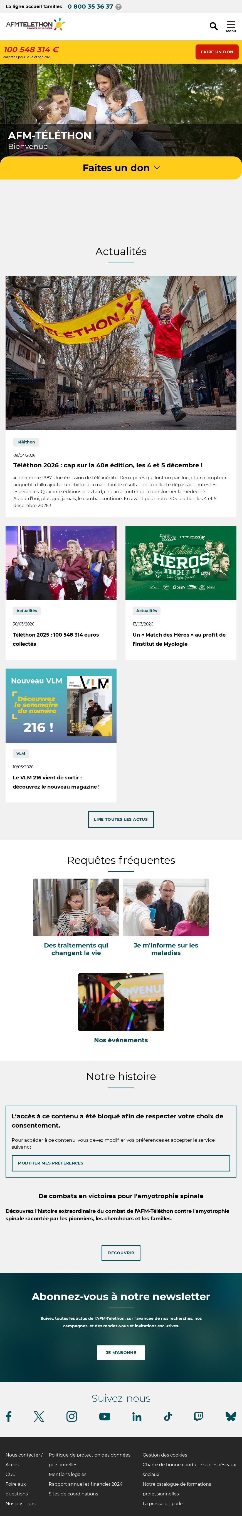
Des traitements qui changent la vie (76, 949)
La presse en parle (163, 1503)
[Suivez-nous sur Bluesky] (230, 1421)
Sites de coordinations (73, 1494)
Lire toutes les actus (121, 819)
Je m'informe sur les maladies (166, 949)
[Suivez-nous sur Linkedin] (137, 1420)
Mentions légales (68, 1474)
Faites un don (116, 168)
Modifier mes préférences (50, 1163)
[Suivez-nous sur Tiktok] (168, 1420)
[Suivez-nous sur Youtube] (104, 1419)
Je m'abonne (121, 1352)
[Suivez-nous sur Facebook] (8, 1421)
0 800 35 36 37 (90, 6)
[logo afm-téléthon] (35, 24)
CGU (11, 1474)
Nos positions (21, 1503)
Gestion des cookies (165, 1455)
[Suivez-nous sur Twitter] (39, 1421)
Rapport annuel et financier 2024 (86, 1484)
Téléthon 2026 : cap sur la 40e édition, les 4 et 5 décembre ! (108, 465)
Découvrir (121, 1252)
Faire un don (217, 51)
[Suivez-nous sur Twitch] (198, 1420)
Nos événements (121, 1040)
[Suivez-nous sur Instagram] (71, 1421)
